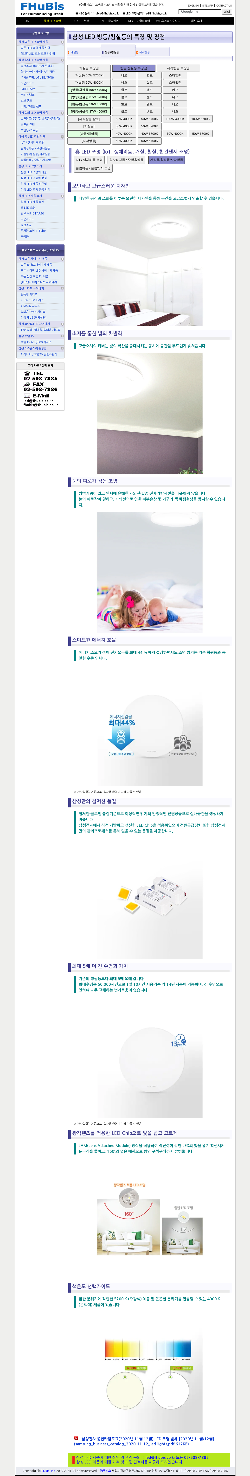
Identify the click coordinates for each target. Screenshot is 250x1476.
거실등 (74, 52)
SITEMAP (207, 5)
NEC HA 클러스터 (139, 21)
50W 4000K (124, 119)
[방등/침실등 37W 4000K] (89, 111)
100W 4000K (175, 119)
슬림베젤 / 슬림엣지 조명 (93, 168)
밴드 (150, 90)
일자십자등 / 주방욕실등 (126, 159)
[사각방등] (89, 141)
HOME (27, 21)
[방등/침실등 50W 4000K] (89, 104)
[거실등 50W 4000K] (89, 82)
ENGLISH (193, 5)
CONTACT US (224, 5)
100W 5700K (200, 119)
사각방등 (144, 52)
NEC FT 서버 (81, 21)
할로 (150, 75)
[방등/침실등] (89, 133)
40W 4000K (124, 133)
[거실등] (89, 126)
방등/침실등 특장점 (133, 68)
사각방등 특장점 (178, 68)
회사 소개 (196, 21)
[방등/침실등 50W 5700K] (89, 90)
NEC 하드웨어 (110, 21)
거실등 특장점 (89, 68)
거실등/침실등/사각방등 (166, 159)
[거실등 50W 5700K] (89, 75)
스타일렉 (175, 75)
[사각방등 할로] (89, 119)
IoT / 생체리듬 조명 (89, 159)
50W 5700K (149, 119)
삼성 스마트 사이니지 (167, 21)
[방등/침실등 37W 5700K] (89, 97)
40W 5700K (149, 133)
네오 (124, 75)
